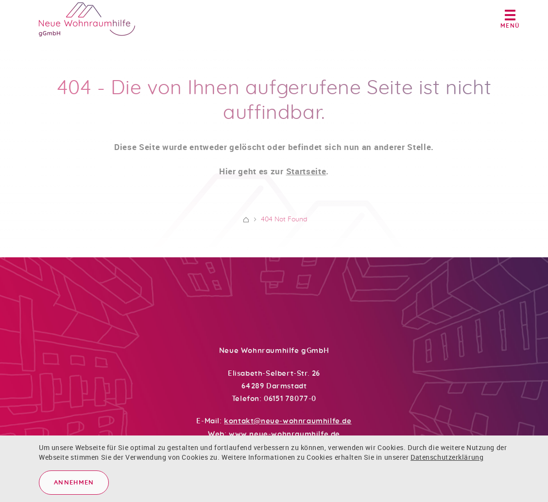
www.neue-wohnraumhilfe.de (284, 434)
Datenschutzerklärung (447, 457)
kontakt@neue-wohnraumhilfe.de (287, 421)
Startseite (306, 175)
